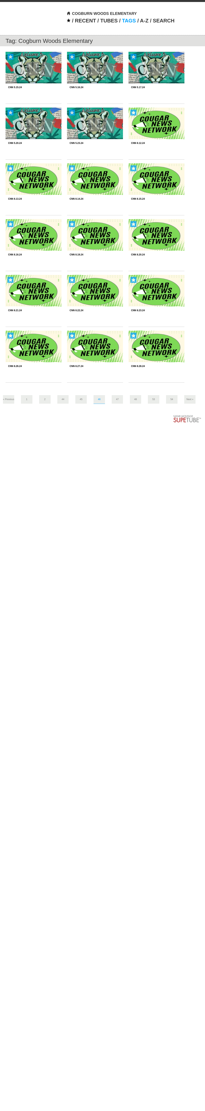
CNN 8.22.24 (76, 310)
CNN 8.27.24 (76, 366)
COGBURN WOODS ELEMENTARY (102, 13)
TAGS (129, 21)
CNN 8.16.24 (15, 254)
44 (63, 399)
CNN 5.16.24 (76, 87)
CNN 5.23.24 (76, 143)
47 (117, 399)
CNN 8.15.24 (138, 198)
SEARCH (164, 21)
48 (135, 399)
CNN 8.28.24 (138, 366)
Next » (189, 399)
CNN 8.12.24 (138, 143)
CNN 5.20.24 (15, 143)
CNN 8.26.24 (15, 366)
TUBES (109, 21)
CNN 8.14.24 (76, 198)
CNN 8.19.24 (76, 254)
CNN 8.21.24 (15, 310)
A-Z (144, 21)
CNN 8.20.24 (138, 254)
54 (171, 399)
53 (153, 399)
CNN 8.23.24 (138, 310)
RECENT (85, 21)
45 (81, 399)
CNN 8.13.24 (15, 198)
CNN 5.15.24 (15, 87)
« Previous (8, 399)
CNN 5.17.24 (138, 87)
